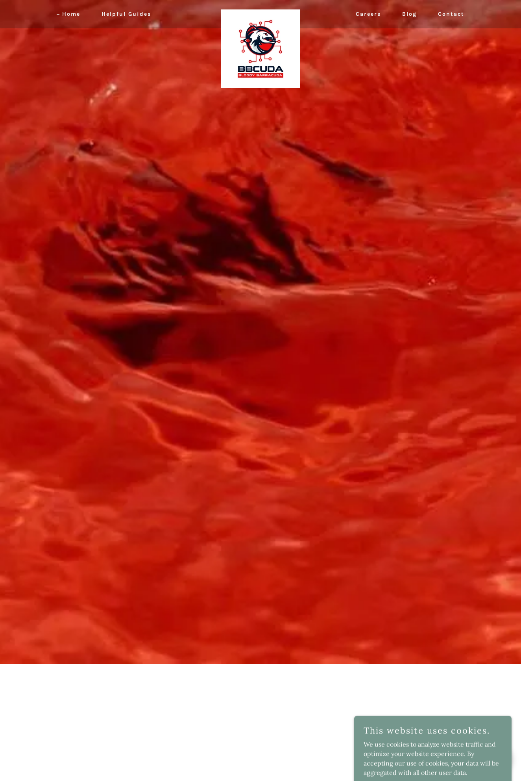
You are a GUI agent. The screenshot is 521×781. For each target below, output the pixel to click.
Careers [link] (368, 14)
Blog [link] (409, 14)
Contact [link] (451, 14)
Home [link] (71, 14)
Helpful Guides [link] (126, 14)
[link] (260, 12)
